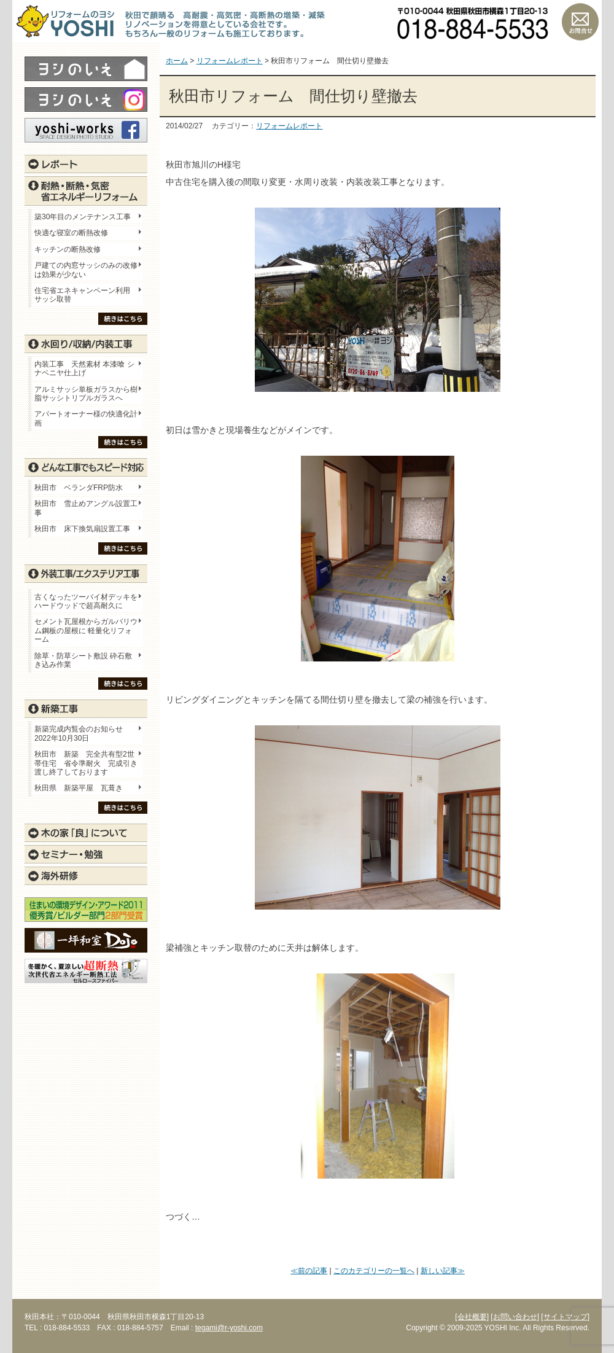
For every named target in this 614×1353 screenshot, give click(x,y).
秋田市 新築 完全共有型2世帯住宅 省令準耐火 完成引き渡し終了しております (86, 763)
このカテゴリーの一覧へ (373, 1270)
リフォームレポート (289, 126)
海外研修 (86, 876)
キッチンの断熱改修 (71, 249)
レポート (86, 164)
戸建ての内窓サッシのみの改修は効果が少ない (86, 269)
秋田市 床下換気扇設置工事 (82, 528)
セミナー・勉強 (86, 854)
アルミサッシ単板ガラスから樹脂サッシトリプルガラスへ (86, 393)
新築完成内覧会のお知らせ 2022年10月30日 (78, 733)
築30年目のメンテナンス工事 (82, 217)
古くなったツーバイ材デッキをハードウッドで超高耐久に (86, 601)
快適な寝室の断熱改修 (71, 232)
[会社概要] (472, 1316)
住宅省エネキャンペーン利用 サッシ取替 (86, 294)
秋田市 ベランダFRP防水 (78, 487)
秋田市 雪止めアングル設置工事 (86, 508)
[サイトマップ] (565, 1316)
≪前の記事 (308, 1270)
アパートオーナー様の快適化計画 (86, 418)
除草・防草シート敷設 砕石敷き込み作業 (83, 660)
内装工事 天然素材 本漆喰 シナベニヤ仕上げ (84, 368)
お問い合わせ (580, 21)
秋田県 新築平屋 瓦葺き (78, 788)
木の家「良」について (86, 833)
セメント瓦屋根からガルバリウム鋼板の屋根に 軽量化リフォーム (86, 630)
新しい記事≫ (443, 1270)
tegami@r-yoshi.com (229, 1328)
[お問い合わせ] (515, 1316)
